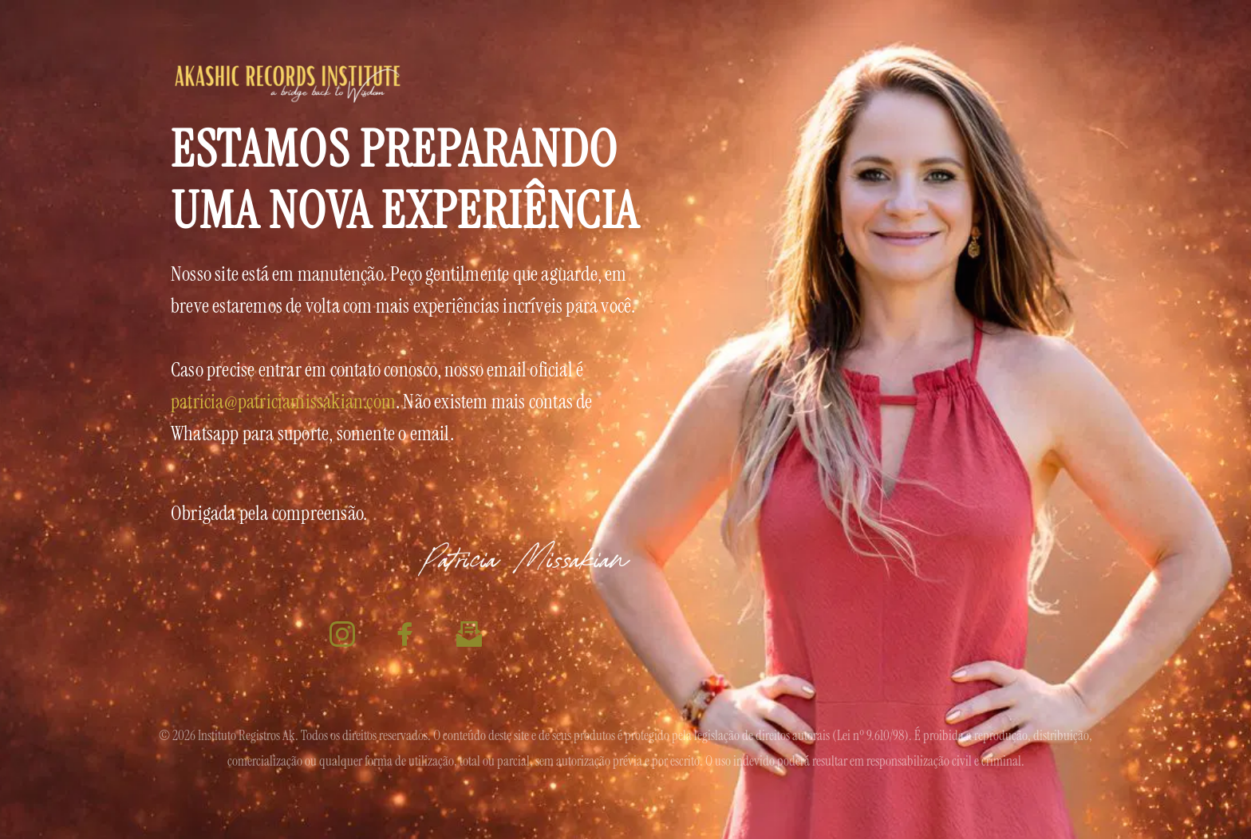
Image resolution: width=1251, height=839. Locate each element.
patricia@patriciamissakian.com (283, 401)
